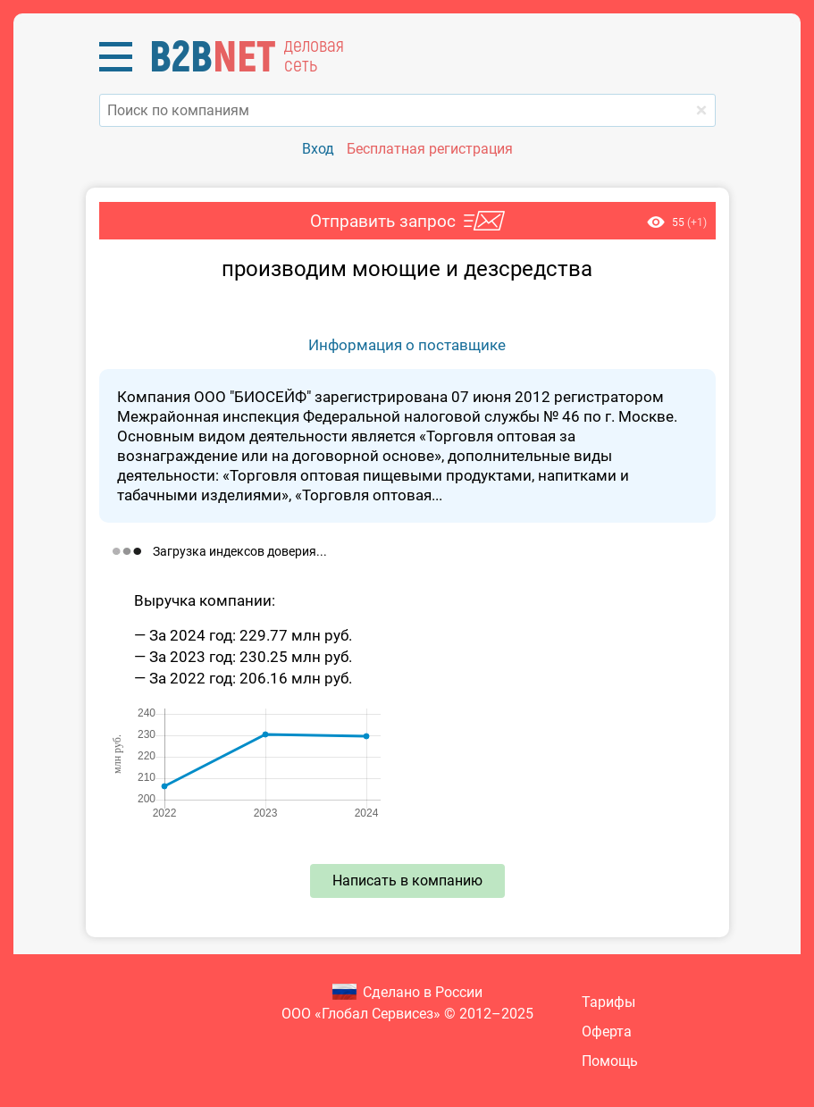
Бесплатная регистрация (430, 148)
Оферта (607, 1031)
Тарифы (608, 1002)
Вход (318, 148)
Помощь (610, 1060)
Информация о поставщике (407, 345)
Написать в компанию (407, 880)
